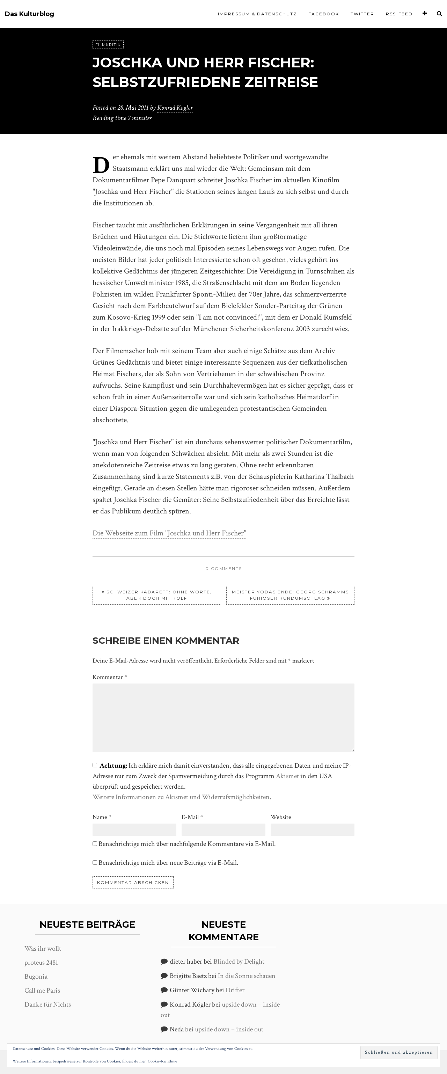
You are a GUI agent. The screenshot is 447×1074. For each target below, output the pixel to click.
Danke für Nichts (47, 1004)
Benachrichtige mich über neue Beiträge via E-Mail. (168, 862)
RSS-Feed (399, 13)
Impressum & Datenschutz (257, 13)
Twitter (362, 13)
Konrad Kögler (176, 107)
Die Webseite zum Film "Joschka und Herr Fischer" (169, 533)
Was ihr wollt (42, 948)
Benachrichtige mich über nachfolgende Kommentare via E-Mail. (187, 843)
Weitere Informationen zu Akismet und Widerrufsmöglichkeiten (181, 796)
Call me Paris (42, 990)
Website (281, 817)
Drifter (235, 990)
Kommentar (110, 677)
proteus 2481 (41, 962)
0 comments (223, 568)
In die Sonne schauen (247, 975)
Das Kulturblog (29, 14)
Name (102, 817)
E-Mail (192, 817)
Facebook (323, 13)
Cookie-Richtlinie (162, 1061)
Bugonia (35, 976)
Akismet (287, 775)
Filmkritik (108, 44)
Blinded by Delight (238, 961)
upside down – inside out (229, 1029)
